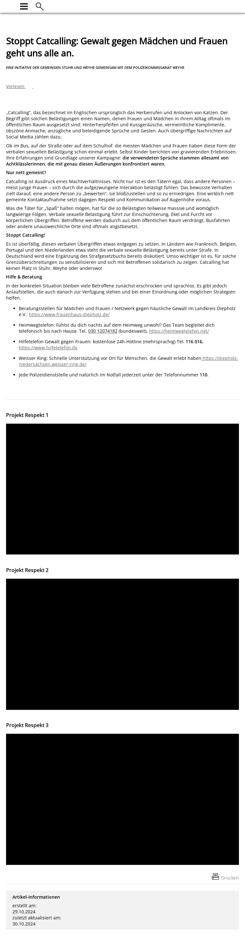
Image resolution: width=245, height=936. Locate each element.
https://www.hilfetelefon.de (48, 348)
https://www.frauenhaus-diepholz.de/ (69, 314)
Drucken (230, 878)
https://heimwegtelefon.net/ (179, 331)
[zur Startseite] (10, 5)
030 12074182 (102, 331)
